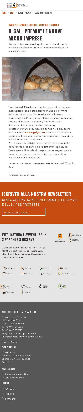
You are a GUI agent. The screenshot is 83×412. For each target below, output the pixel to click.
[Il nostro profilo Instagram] (2, 399)
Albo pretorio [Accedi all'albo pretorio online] (8, 352)
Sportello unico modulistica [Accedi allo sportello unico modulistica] (16, 359)
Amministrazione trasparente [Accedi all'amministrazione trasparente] (16, 355)
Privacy (5, 342)
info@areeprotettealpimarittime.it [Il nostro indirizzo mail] (19, 333)
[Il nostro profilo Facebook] (2, 394)
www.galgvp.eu (36, 132)
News (12, 12)
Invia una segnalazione (13, 378)
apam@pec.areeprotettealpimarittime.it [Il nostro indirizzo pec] (22, 337)
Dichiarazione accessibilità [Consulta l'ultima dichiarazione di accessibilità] (15, 374)
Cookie (14, 342)
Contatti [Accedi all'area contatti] (6, 362)
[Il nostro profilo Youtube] (2, 389)
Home (4, 12)
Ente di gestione (10, 347)
